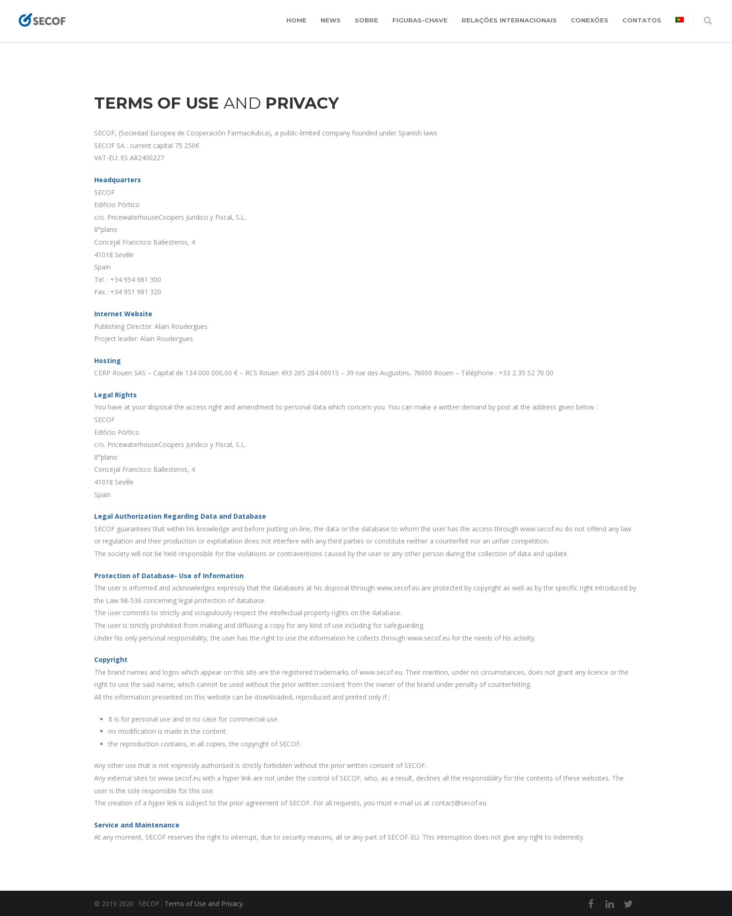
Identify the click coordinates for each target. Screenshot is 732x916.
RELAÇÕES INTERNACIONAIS (509, 20)
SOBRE (366, 20)
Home (296, 20)
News (331, 20)
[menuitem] (679, 20)
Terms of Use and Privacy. (204, 903)
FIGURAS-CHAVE (420, 20)
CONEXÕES (589, 20)
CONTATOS (641, 20)
